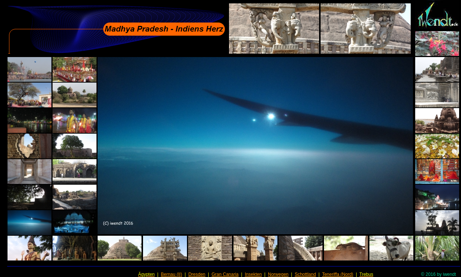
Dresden (196, 274)
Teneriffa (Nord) (337, 274)
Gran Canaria (224, 274)
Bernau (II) (171, 274)
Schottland (305, 274)
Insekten (253, 274)
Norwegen (278, 274)
